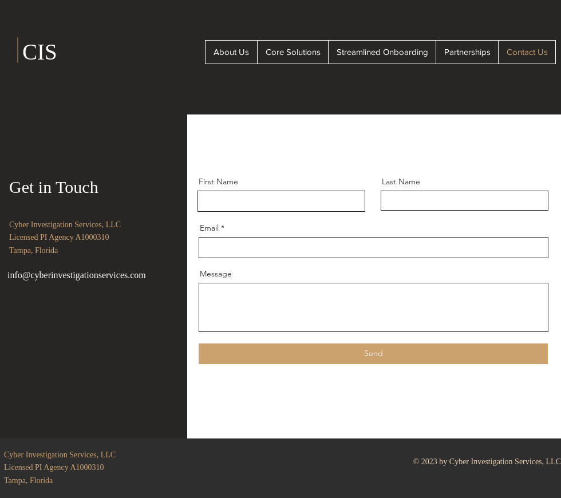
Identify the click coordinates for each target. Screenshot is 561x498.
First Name (218, 181)
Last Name (401, 181)
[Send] (373, 353)
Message (216, 274)
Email (209, 228)
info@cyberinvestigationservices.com (76, 275)
